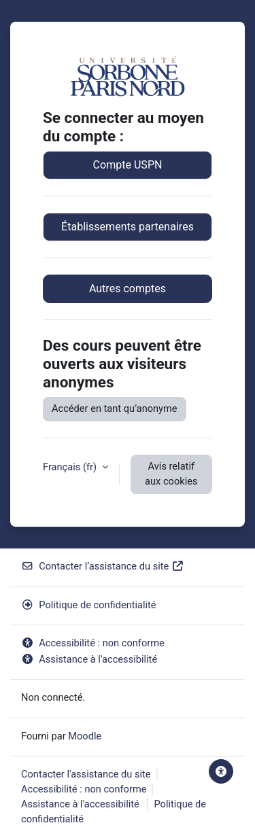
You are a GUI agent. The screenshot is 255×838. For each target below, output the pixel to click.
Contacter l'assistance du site (86, 774)
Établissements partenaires (127, 226)
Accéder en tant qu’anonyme (114, 408)
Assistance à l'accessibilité (89, 659)
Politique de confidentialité (88, 605)
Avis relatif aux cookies (171, 473)
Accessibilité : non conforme (93, 643)
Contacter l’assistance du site (102, 566)
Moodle (84, 736)
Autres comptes (127, 288)
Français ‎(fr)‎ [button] (71, 467)
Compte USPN (128, 164)
